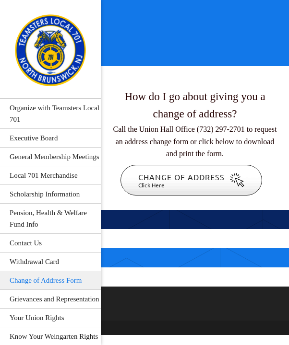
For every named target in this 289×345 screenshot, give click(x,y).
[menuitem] (50, 113)
